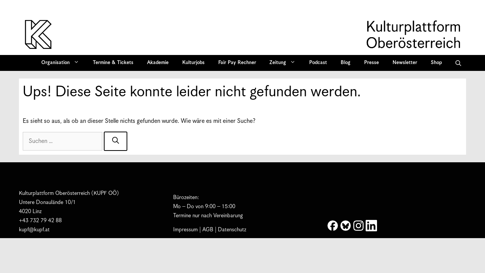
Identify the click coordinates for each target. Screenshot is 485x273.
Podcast (318, 63)
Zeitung (284, 63)
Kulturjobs (193, 63)
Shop (436, 63)
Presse (371, 63)
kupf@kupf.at (34, 230)
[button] (458, 63)
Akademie (158, 63)
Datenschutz (232, 230)
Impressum (185, 230)
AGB (207, 230)
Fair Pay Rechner (237, 63)
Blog (345, 63)
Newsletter (405, 63)
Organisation (62, 63)
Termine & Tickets (113, 63)
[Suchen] (115, 141)
